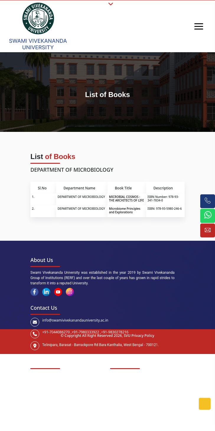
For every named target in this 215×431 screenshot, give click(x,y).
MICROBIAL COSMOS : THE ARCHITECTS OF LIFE (126, 198)
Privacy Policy (142, 335)
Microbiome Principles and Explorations (124, 210)
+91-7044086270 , (56, 332)
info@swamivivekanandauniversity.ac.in (75, 320)
